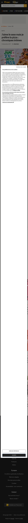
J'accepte (14, 455)
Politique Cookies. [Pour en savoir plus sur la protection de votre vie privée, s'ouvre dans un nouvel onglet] (16, 90)
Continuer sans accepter (21, 67)
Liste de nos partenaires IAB (8, 102)
